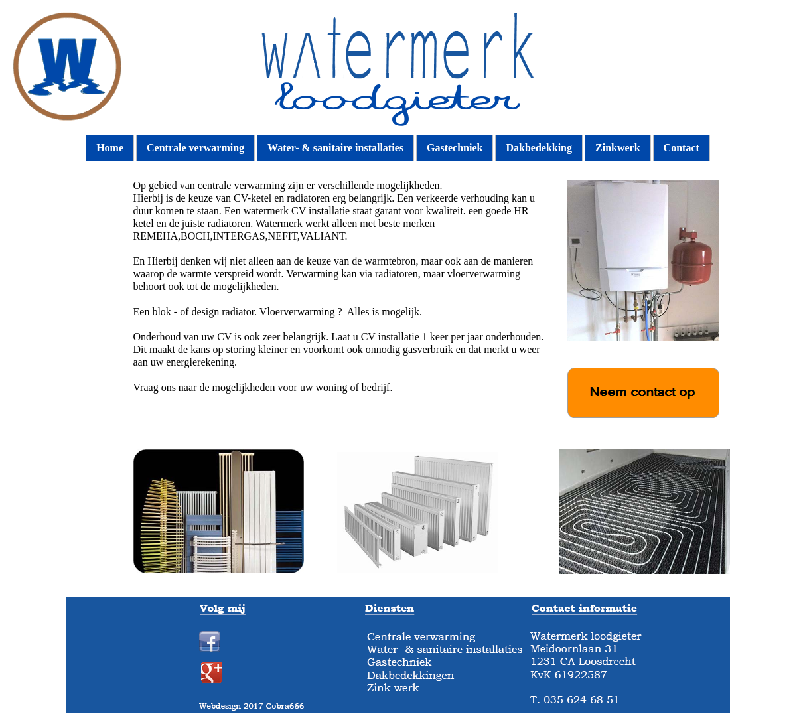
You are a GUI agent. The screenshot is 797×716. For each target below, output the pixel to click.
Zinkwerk (617, 147)
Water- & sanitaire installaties (335, 147)
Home (109, 147)
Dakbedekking (539, 147)
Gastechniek (454, 147)
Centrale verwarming (195, 147)
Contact (681, 147)
